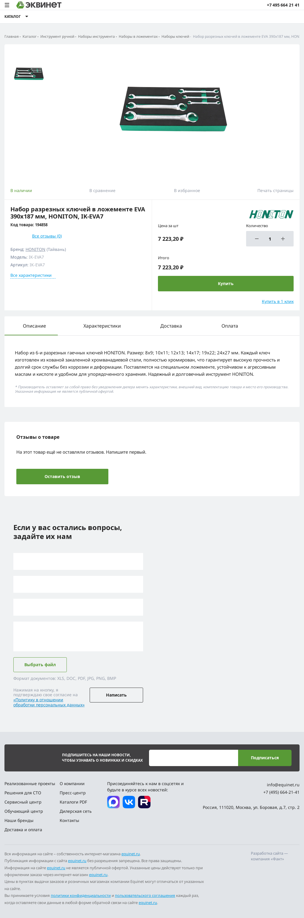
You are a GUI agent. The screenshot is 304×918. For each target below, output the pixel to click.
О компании (72, 783)
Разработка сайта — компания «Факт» (269, 856)
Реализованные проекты (29, 783)
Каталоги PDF (73, 802)
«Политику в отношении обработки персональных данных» (49, 702)
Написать (116, 695)
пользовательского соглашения (145, 895)
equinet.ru (130, 853)
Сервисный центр (23, 802)
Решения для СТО (22, 793)
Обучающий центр (23, 811)
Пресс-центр (73, 793)
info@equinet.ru (283, 784)
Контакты (69, 820)
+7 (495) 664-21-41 (281, 792)
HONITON (35, 249)
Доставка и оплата (23, 829)
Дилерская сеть (76, 811)
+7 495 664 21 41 (283, 5)
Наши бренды (19, 820)
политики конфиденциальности (81, 895)
